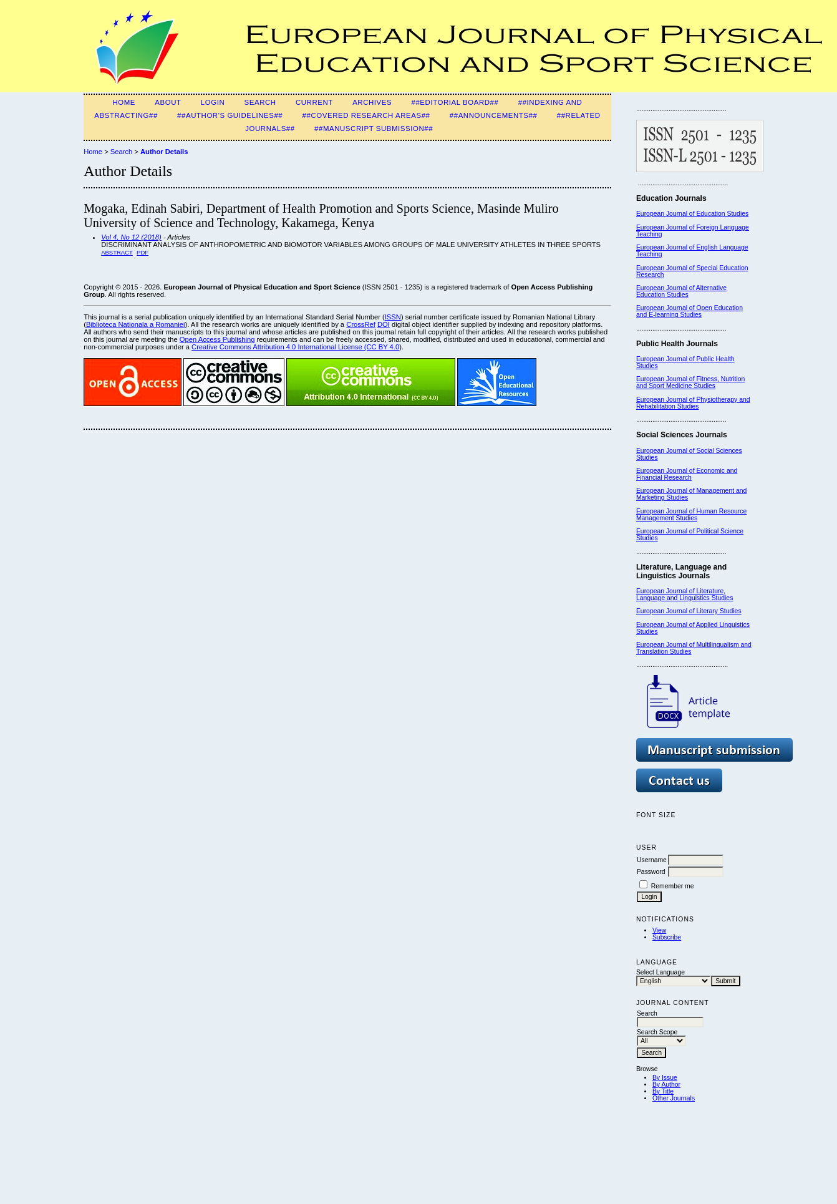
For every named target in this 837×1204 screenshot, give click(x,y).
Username (652, 860)
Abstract (117, 252)
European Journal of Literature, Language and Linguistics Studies (684, 594)
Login (213, 102)
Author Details (164, 151)
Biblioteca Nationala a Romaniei (135, 324)
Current (314, 102)
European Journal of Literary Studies (689, 611)
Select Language (660, 972)
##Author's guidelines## (230, 115)
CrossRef (360, 324)
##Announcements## (494, 115)
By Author (666, 1084)
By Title (663, 1091)
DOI (383, 324)
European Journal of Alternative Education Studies (681, 291)
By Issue (664, 1077)
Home (123, 102)
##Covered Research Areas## (366, 115)
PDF (142, 252)
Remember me (672, 886)
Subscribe (666, 937)
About (168, 102)
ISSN (393, 317)
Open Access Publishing (217, 339)
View (659, 930)
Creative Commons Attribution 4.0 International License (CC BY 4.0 (295, 347)
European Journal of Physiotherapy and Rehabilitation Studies (693, 403)
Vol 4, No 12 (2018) (131, 237)
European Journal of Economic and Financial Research (686, 474)
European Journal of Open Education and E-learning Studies (689, 311)
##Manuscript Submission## (373, 128)
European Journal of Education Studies (692, 213)
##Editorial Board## (455, 102)
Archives (372, 102)
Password (651, 871)
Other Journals (673, 1098)
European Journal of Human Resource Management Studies (691, 515)
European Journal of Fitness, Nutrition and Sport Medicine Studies (690, 382)
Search (260, 102)
